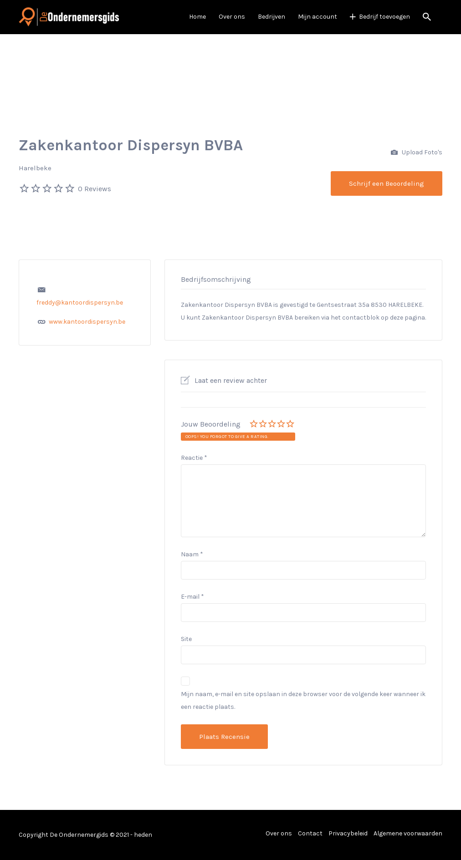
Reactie (194, 458)
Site (186, 639)
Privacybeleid (348, 833)
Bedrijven (271, 16)
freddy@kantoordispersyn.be (79, 302)
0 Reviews (94, 188)
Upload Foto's (416, 153)
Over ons (232, 16)
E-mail (192, 596)
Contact (310, 833)
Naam (192, 554)
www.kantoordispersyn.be (87, 322)
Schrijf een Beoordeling (386, 183)
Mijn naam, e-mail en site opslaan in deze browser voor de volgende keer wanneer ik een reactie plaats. (303, 700)
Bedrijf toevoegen (384, 16)
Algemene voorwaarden (408, 833)
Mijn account (317, 16)
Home (197, 16)
